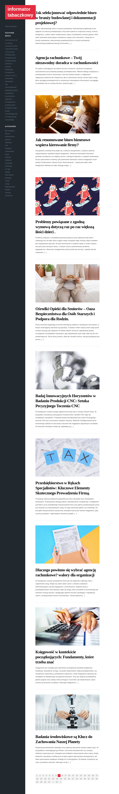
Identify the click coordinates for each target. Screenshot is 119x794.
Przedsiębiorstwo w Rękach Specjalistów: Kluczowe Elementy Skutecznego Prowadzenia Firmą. (62, 488)
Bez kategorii (10, 131)
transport (8, 178)
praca (7, 154)
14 (85, 775)
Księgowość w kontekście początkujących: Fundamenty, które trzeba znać (64, 657)
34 (37, 782)
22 (53, 778)
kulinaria (8, 148)
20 (45, 778)
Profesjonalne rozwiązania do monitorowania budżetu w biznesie (10, 61)
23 (57, 778)
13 (81, 775)
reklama (8, 157)
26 (69, 778)
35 (41, 782)
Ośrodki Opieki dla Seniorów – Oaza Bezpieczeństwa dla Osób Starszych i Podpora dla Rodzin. (65, 313)
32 (93, 778)
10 (69, 775)
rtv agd (7, 169)
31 (89, 778)
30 (85, 778)
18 (37, 778)
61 (57, 782)
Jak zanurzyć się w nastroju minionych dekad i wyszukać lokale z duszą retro (11, 46)
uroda (7, 181)
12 (77, 775)
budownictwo (10, 136)
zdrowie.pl (9, 195)
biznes (7, 134)
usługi (7, 184)
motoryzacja (9, 151)
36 (45, 782)
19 (41, 778)
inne (6, 145)
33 (96, 778)
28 (77, 778)
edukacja (8, 142)
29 (81, 778)
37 (49, 782)
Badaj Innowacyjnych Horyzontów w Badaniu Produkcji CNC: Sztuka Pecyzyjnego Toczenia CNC (65, 400)
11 (73, 775)
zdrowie (8, 193)
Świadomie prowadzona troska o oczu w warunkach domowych (10, 75)
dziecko (8, 139)
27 (73, 778)
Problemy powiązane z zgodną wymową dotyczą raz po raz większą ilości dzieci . (64, 226)
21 (49, 778)
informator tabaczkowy (20, 12)
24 (61, 778)
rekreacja (8, 166)
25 (65, 778)
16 (93, 775)
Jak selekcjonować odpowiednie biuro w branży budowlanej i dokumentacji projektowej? (65, 17)
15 (89, 775)
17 (97, 775)
